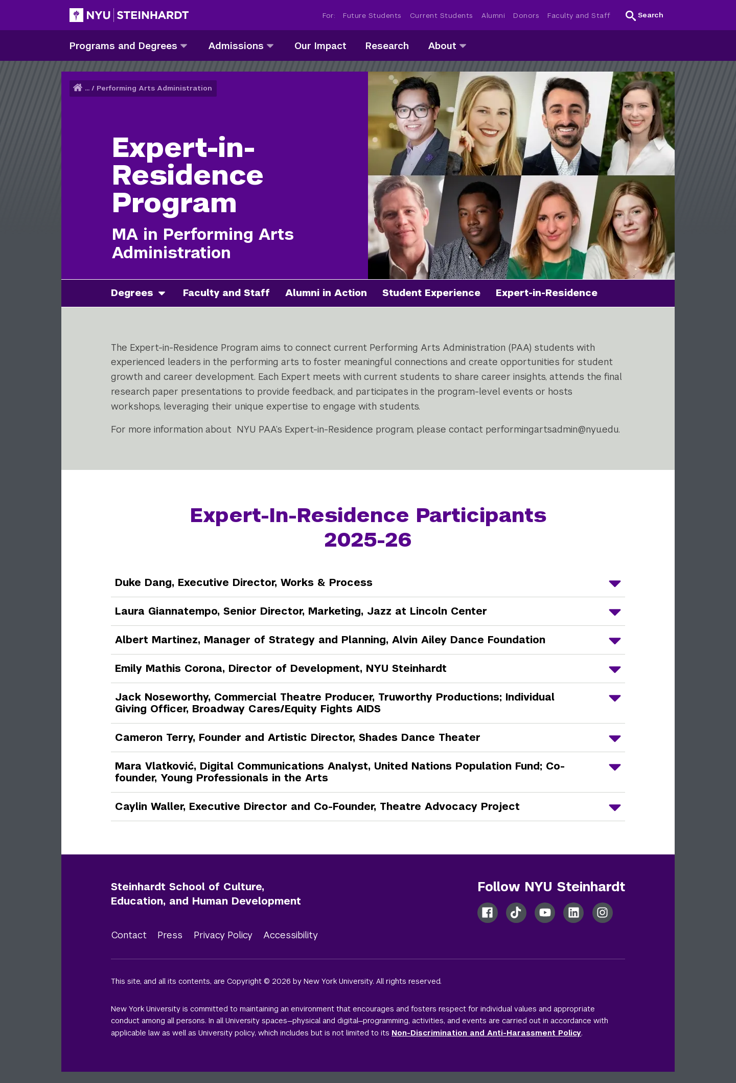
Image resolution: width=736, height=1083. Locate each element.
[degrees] (165, 293)
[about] (463, 45)
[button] (644, 15)
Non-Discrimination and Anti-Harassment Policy (486, 1032)
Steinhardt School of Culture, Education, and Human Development (206, 894)
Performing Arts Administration (154, 88)
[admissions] (270, 45)
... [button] (87, 88)
